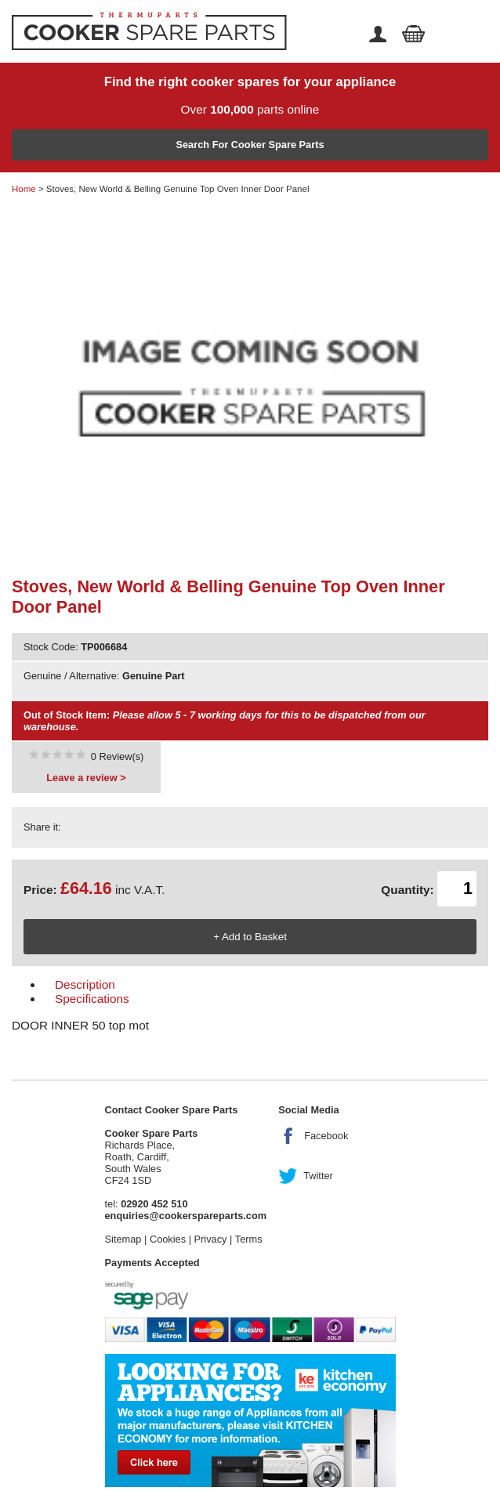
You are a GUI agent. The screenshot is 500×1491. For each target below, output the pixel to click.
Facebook (326, 1136)
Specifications (92, 998)
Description (85, 984)
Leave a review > (85, 777)
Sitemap (123, 1239)
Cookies (168, 1239)
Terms (249, 1239)
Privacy (210, 1239)
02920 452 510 (154, 1204)
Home (24, 189)
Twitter (318, 1176)
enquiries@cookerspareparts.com (186, 1215)
